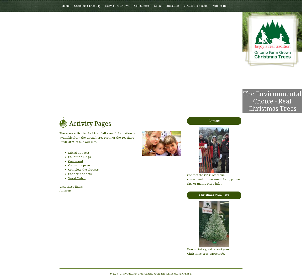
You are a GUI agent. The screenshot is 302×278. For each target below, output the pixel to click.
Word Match (77, 178)
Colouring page (79, 165)
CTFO (157, 5)
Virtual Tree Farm (196, 5)
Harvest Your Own (117, 5)
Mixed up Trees (79, 152)
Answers (66, 190)
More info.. (214, 183)
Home (66, 5)
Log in (188, 273)
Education (172, 5)
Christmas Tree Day (87, 5)
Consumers (141, 5)
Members (68, 17)
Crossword (75, 161)
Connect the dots (80, 174)
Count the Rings (79, 157)
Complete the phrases (83, 169)
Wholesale (219, 5)
